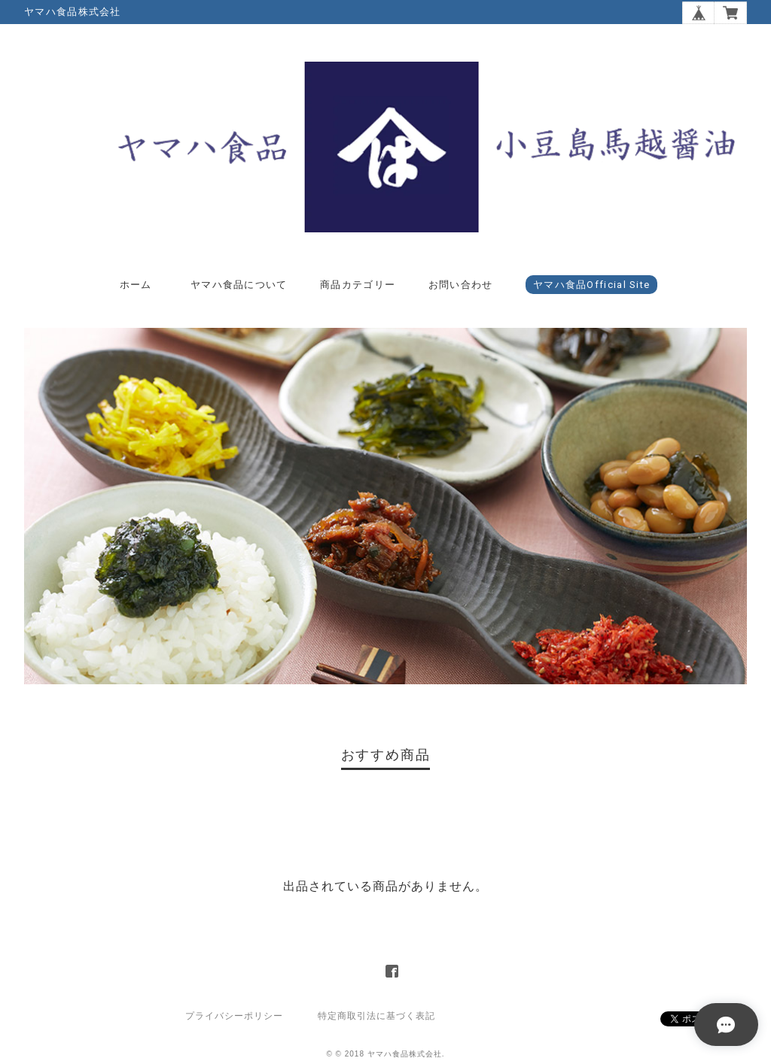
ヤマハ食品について (239, 284)
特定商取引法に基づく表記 (376, 1016)
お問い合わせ (460, 284)
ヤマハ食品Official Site (591, 284)
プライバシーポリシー (234, 1016)
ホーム (136, 284)
